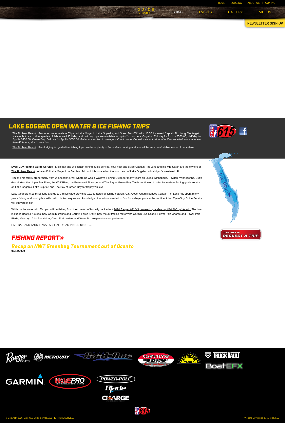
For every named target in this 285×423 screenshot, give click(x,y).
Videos (265, 12)
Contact (270, 3)
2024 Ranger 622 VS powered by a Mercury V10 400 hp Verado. (152, 209)
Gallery (235, 12)
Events (205, 12)
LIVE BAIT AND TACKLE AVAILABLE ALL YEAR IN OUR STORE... (51, 224)
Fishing (176, 12)
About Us (254, 3)
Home (221, 3)
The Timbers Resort (24, 147)
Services (145, 11)
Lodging (236, 3)
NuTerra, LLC (273, 418)
